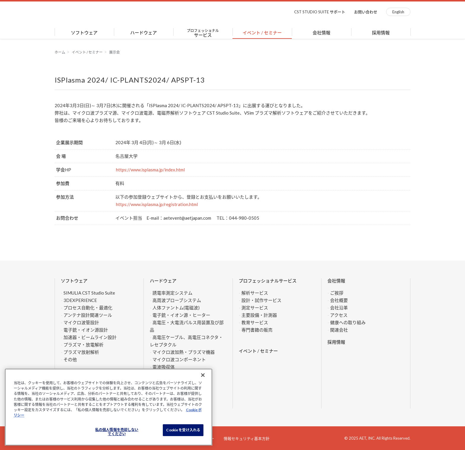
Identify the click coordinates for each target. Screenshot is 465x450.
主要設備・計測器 (259, 315)
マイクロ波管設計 (81, 322)
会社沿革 (339, 307)
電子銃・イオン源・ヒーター (181, 315)
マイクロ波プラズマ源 (94, 112)
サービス (203, 33)
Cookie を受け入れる (183, 430)
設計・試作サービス (261, 300)
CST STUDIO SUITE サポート (319, 11)
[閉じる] (202, 375)
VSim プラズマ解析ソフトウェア (276, 112)
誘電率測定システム (172, 292)
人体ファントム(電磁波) (176, 307)
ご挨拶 (336, 292)
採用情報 (381, 32)
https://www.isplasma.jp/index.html (150, 169)
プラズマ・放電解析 (83, 344)
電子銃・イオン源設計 (85, 329)
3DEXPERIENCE (80, 300)
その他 (70, 359)
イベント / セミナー (262, 32)
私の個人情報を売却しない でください (116, 431)
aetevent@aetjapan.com (187, 218)
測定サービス (254, 307)
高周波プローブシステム (176, 300)
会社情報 (321, 32)
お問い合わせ (365, 11)
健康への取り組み (348, 322)
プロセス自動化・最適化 (87, 307)
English (398, 11)
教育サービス (254, 322)
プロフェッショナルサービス (268, 280)
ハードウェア (143, 32)
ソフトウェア (84, 32)
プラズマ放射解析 (81, 352)
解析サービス (254, 292)
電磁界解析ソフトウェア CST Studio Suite (198, 112)
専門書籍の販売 (257, 329)
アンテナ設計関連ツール (87, 315)
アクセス (339, 315)
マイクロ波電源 (136, 112)
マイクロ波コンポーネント (179, 359)
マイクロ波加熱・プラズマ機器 (185, 352)
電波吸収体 (163, 366)
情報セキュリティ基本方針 (247, 438)
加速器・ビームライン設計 (90, 337)
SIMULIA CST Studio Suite (89, 292)
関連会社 (339, 329)
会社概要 (339, 300)
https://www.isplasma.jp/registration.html (157, 204)
